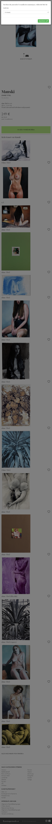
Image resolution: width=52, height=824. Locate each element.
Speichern (43, 21)
